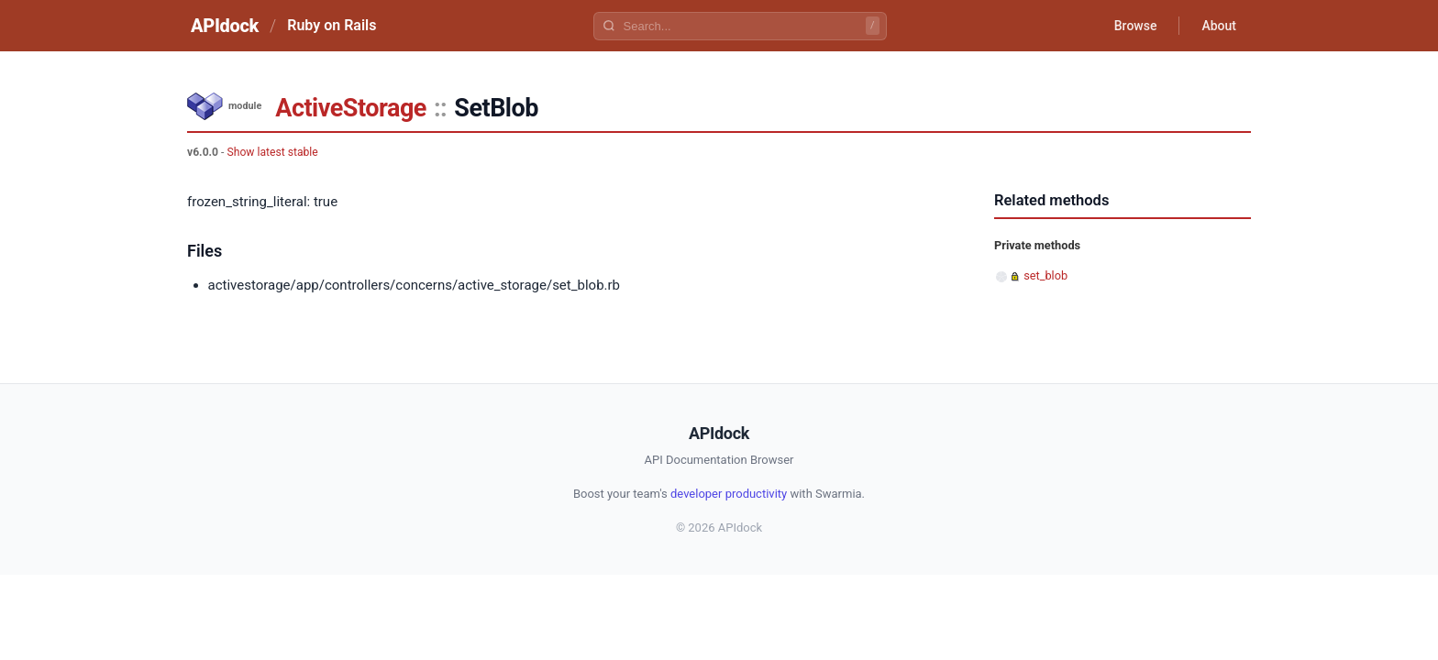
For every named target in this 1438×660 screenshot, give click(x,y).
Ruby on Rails (331, 25)
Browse (1135, 25)
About (1218, 25)
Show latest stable (272, 152)
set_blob (1045, 275)
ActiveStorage (350, 108)
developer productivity (728, 493)
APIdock (225, 26)
